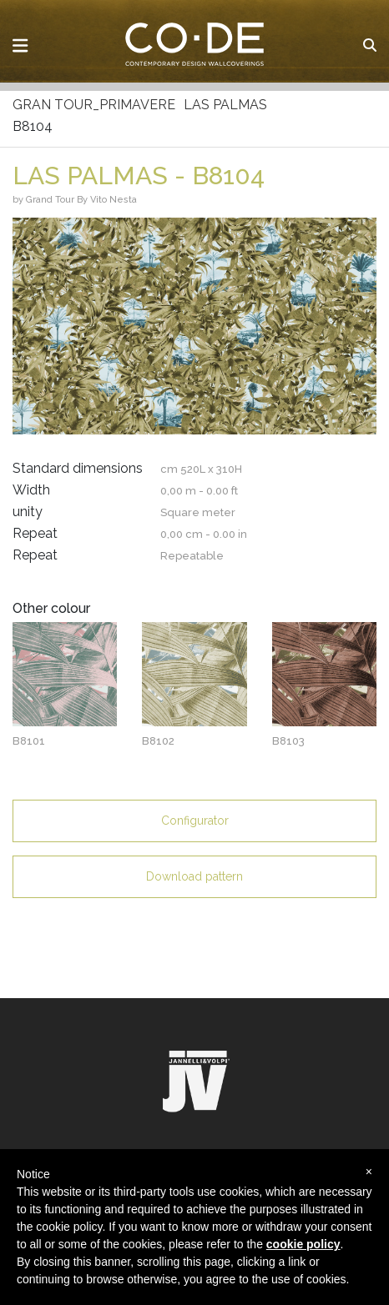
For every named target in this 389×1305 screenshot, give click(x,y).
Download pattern (194, 876)
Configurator (195, 820)
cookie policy (303, 1244)
